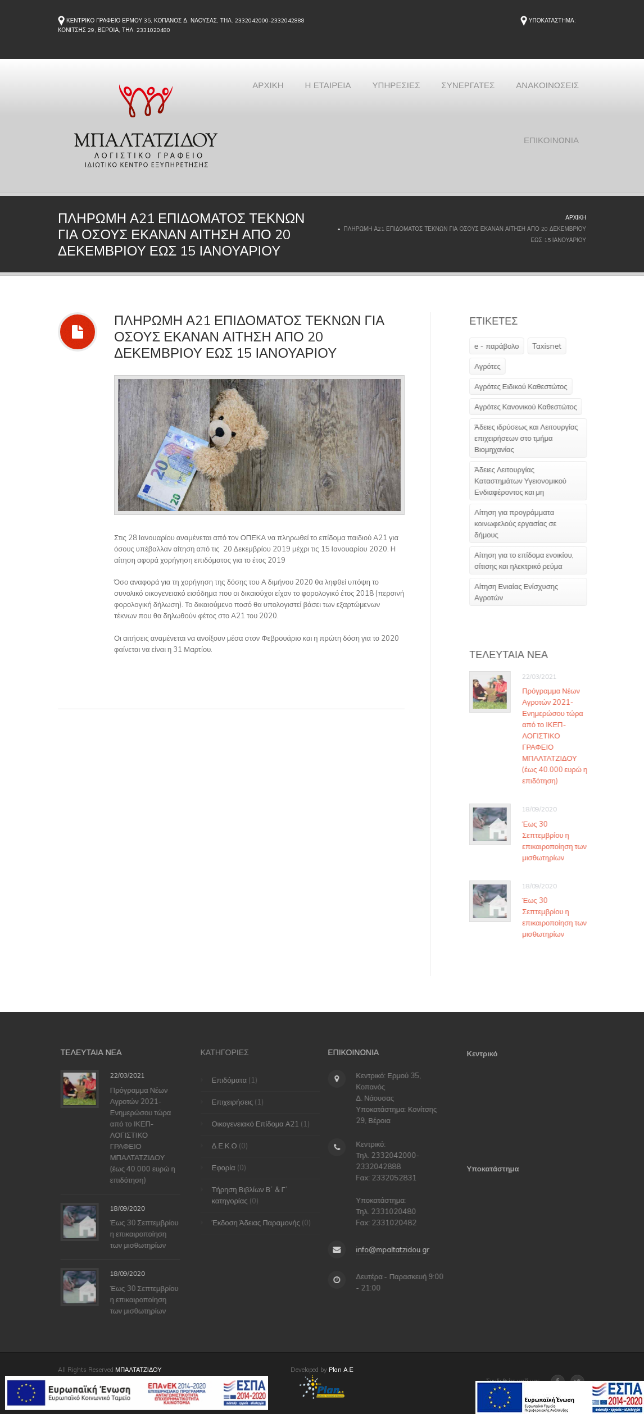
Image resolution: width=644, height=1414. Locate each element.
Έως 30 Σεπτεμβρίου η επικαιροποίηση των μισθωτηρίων (561, 840)
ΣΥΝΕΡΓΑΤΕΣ (549, 90)
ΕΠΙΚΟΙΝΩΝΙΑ (548, 157)
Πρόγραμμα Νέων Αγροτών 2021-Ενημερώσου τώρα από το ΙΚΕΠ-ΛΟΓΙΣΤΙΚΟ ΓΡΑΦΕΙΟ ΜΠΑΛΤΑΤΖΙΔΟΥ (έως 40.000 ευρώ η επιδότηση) (561, 735)
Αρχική (575, 217)
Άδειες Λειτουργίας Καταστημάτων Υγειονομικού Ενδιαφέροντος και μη (527, 480)
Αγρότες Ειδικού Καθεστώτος (527, 386)
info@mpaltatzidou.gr (386, 1249)
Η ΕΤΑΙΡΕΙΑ (399, 90)
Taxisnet (553, 345)
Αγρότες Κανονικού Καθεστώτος (532, 406)
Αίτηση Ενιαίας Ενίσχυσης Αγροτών (523, 592)
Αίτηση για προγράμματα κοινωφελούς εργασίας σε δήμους (522, 523)
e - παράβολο (503, 345)
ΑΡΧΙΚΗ (334, 90)
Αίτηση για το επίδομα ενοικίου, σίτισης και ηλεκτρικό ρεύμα (530, 560)
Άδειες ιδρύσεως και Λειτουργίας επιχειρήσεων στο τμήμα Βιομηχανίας (533, 438)
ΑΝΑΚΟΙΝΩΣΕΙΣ (462, 157)
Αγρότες (494, 366)
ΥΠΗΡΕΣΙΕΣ (472, 90)
